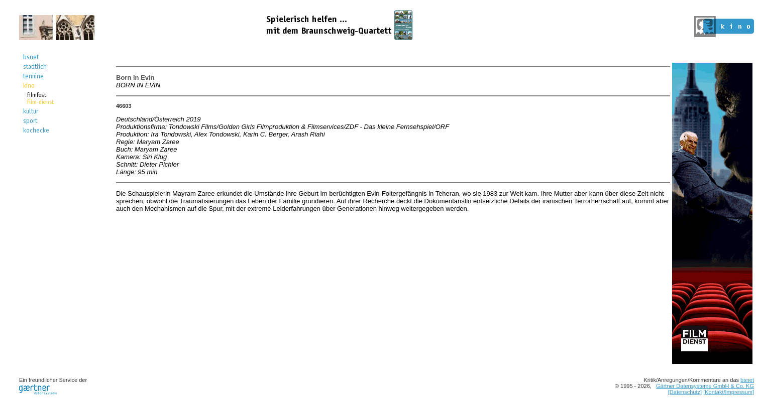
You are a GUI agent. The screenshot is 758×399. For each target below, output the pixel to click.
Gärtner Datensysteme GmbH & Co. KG (705, 386)
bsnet (747, 380)
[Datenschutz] (685, 392)
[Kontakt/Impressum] (728, 392)
